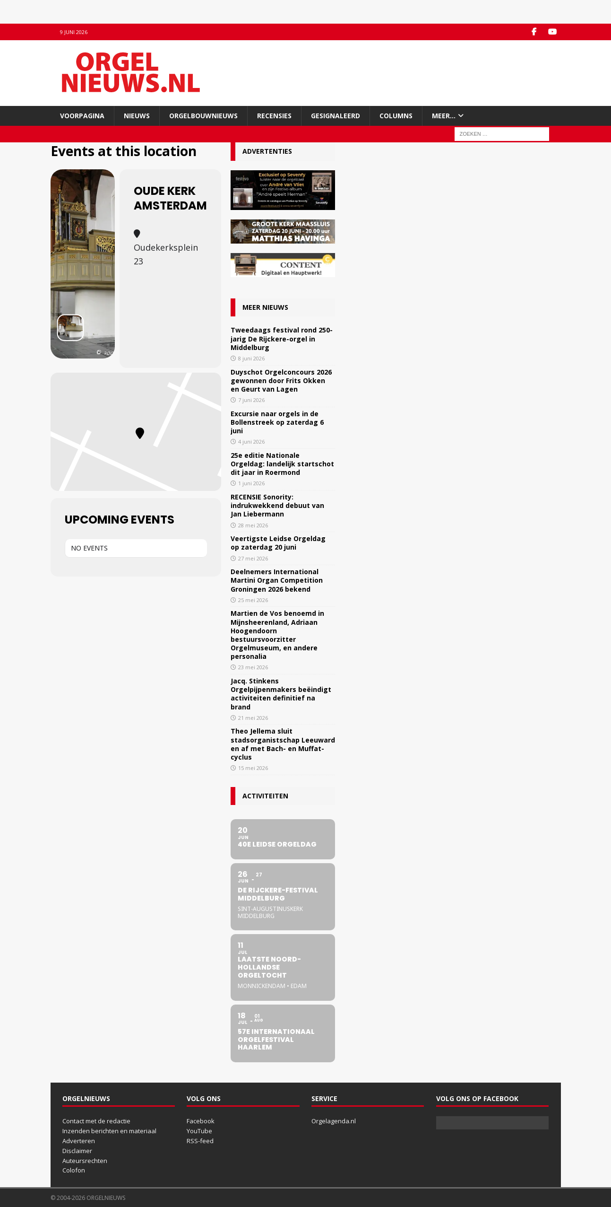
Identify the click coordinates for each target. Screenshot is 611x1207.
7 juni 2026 (251, 399)
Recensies (274, 115)
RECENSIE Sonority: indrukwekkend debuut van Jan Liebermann (277, 505)
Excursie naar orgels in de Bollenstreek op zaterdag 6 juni (277, 422)
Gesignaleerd (335, 115)
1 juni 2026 (251, 483)
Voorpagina (82, 115)
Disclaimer (77, 1150)
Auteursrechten (84, 1160)
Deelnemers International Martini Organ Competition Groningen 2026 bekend (277, 580)
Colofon (73, 1170)
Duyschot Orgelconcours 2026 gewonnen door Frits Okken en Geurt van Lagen (281, 380)
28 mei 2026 (253, 525)
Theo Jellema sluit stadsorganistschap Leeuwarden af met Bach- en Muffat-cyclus (283, 743)
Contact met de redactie (96, 1121)
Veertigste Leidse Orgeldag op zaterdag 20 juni (278, 542)
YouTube (199, 1131)
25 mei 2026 (253, 600)
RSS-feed (200, 1141)
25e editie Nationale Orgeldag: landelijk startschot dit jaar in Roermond (282, 464)
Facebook (201, 1121)
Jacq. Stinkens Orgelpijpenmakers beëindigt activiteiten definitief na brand (281, 693)
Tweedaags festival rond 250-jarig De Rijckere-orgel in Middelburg (282, 338)
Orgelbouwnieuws (203, 115)
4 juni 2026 (251, 441)
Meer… (444, 115)
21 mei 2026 (253, 717)
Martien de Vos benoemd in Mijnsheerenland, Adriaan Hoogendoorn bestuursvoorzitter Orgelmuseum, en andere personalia (277, 635)
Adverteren (78, 1141)
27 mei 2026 (253, 558)
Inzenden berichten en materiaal (109, 1131)
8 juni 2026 (251, 358)
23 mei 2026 (253, 667)
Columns (396, 115)
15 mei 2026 (253, 767)
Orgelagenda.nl (333, 1121)
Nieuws (137, 115)
